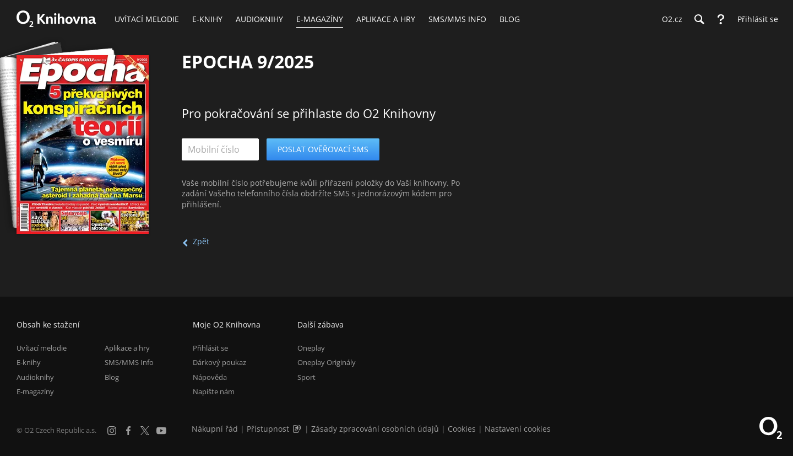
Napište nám (214, 391)
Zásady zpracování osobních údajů (375, 428)
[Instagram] (112, 430)
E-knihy (29, 362)
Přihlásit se (210, 348)
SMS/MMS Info (129, 362)
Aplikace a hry (127, 348)
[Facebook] (128, 430)
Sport (306, 377)
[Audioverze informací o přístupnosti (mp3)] (298, 428)
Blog (112, 377)
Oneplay (311, 348)
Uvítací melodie (42, 348)
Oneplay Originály (326, 362)
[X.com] (145, 430)
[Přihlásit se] (755, 19)
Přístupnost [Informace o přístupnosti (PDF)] (268, 428)
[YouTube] (161, 430)
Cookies (462, 428)
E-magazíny (35, 391)
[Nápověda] (721, 19)
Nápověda (210, 377)
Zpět (201, 241)
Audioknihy (35, 377)
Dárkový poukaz (219, 362)
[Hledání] (699, 19)
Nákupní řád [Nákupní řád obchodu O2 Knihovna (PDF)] (215, 428)
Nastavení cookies (518, 428)
